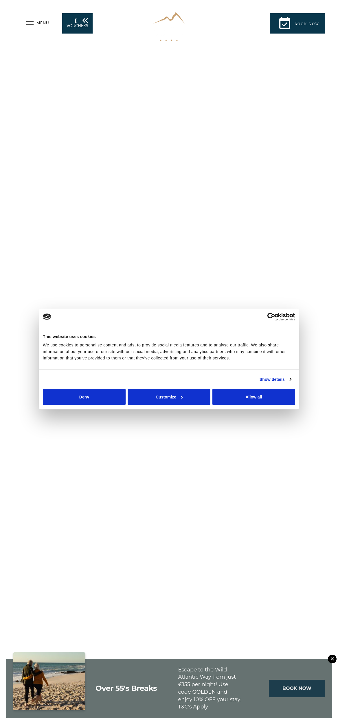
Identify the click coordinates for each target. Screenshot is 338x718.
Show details (272, 379)
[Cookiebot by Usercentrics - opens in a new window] (270, 317)
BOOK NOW (296, 688)
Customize (169, 397)
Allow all (253, 397)
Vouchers (77, 23)
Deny (84, 397)
